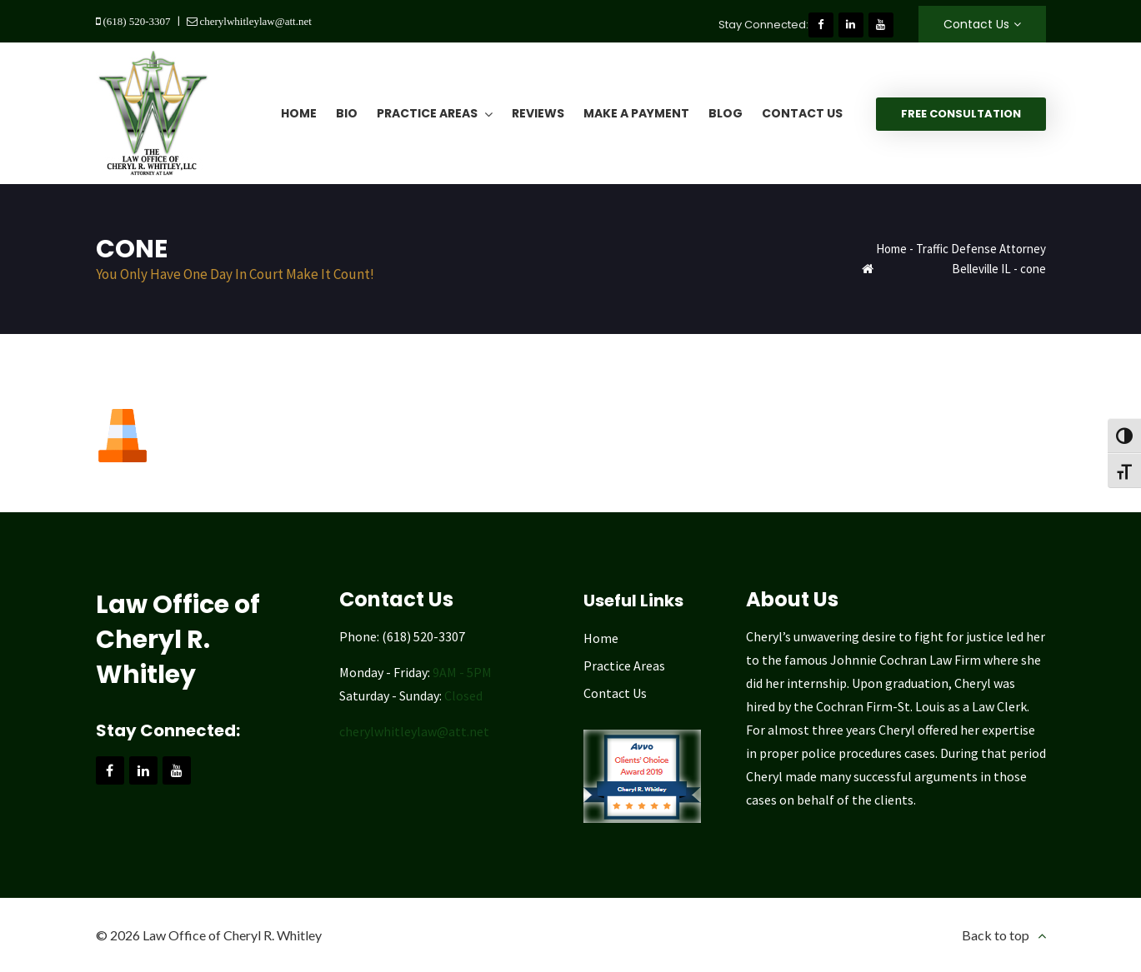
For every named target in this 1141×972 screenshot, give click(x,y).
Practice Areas (624, 665)
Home (891, 249)
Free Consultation (961, 114)
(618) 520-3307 (136, 21)
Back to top (995, 935)
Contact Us (976, 24)
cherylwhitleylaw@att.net (255, 21)
